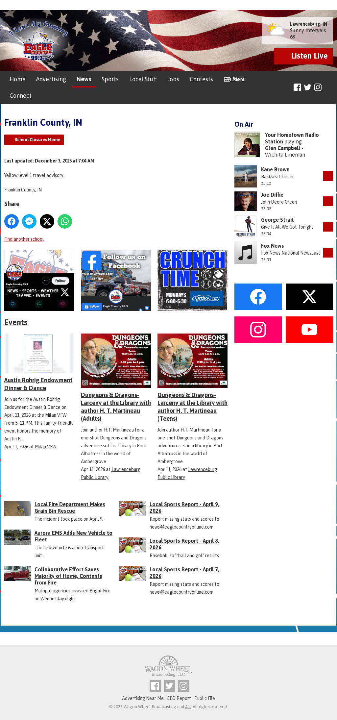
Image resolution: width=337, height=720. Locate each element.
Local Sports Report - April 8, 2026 (184, 544)
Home (18, 79)
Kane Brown (275, 169)
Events (15, 322)
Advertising (51, 79)
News (84, 79)
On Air (232, 79)
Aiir (188, 706)
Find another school (24, 239)
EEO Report (179, 698)
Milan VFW (46, 446)
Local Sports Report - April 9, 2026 (184, 507)
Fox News (272, 246)
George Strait (277, 220)
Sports (110, 79)
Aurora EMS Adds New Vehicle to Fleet (73, 536)
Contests (201, 79)
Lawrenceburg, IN (308, 24)
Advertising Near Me (143, 698)
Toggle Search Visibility (329, 88)
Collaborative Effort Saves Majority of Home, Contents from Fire (68, 575)
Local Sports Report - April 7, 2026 (184, 572)
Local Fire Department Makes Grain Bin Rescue (70, 507)
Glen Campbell (282, 148)
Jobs (173, 79)
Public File (204, 698)
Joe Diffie (272, 195)
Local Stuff (143, 79)
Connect (21, 95)
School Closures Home (37, 139)
